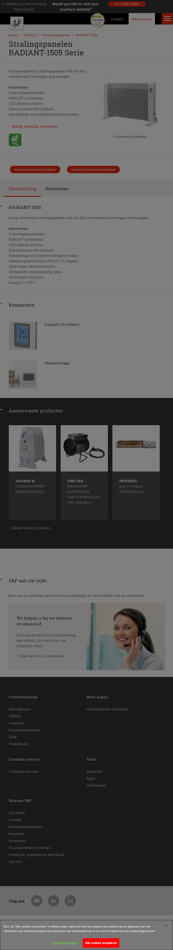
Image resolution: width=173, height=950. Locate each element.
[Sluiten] (166, 928)
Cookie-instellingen (64, 945)
